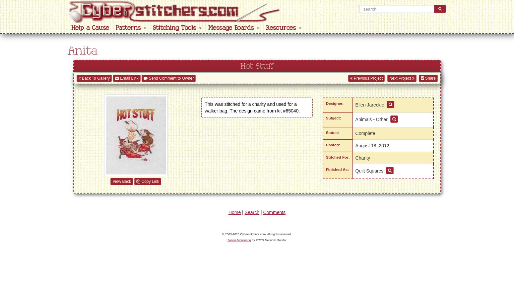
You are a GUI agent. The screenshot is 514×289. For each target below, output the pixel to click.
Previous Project (366, 78)
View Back (121, 181)
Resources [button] (283, 28)
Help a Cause (90, 28)
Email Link (127, 78)
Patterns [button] (131, 28)
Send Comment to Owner (169, 78)
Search (252, 212)
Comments (274, 212)
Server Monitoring (239, 240)
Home (234, 212)
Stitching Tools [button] (177, 28)
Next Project (402, 78)
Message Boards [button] (233, 28)
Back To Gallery (94, 78)
